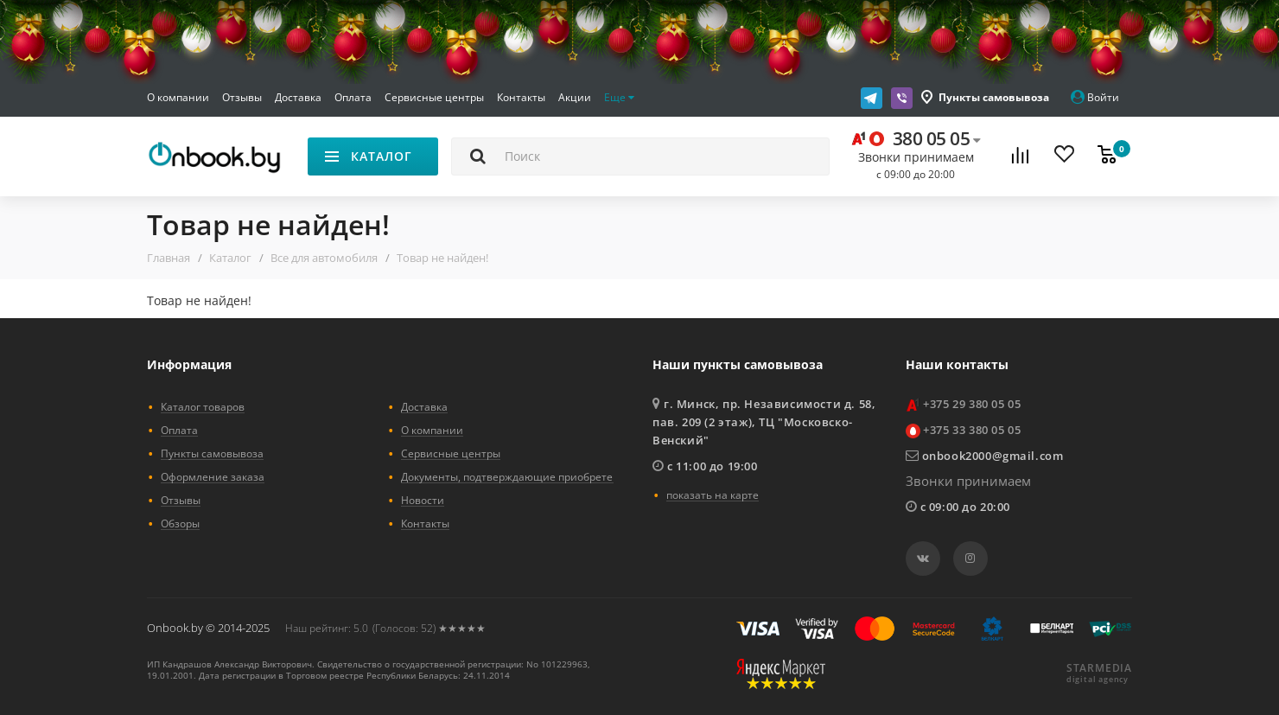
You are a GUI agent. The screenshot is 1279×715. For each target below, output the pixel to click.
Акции (574, 97)
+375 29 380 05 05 (972, 404)
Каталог (230, 257)
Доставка (298, 97)
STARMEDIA (1099, 668)
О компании (178, 97)
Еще (619, 97)
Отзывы (242, 97)
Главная (168, 257)
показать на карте (712, 494)
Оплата (353, 97)
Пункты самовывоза (994, 97)
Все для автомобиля (324, 257)
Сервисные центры (434, 97)
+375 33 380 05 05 (972, 429)
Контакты (521, 97)
